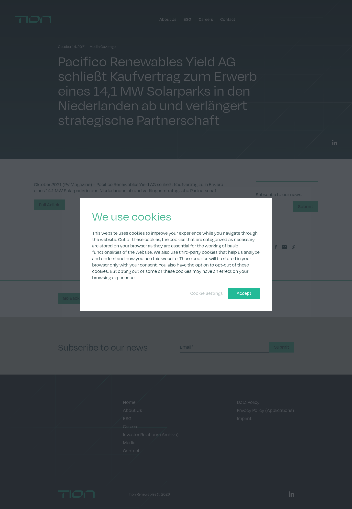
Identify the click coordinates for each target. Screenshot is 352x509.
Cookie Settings (206, 293)
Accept (244, 293)
